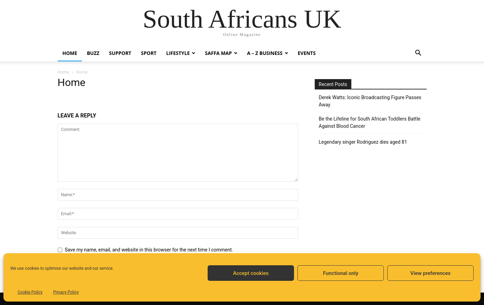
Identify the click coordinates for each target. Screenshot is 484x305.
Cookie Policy (30, 292)
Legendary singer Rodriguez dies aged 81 (363, 142)
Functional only (340, 273)
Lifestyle (178, 53)
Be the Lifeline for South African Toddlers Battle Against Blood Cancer (369, 122)
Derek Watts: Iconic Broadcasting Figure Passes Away (370, 101)
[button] (418, 53)
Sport (148, 53)
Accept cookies (250, 273)
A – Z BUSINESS (265, 53)
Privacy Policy (66, 292)
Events (307, 53)
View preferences (430, 273)
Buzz (93, 53)
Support (120, 53)
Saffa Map (218, 53)
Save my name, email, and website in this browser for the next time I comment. (149, 249)
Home (70, 53)
